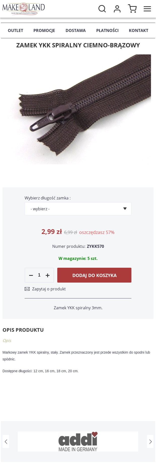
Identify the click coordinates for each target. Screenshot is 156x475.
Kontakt (138, 30)
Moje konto (117, 9)
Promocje (44, 30)
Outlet (15, 30)
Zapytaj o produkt (49, 289)
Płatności (107, 30)
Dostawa (76, 30)
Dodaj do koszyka (94, 275)
